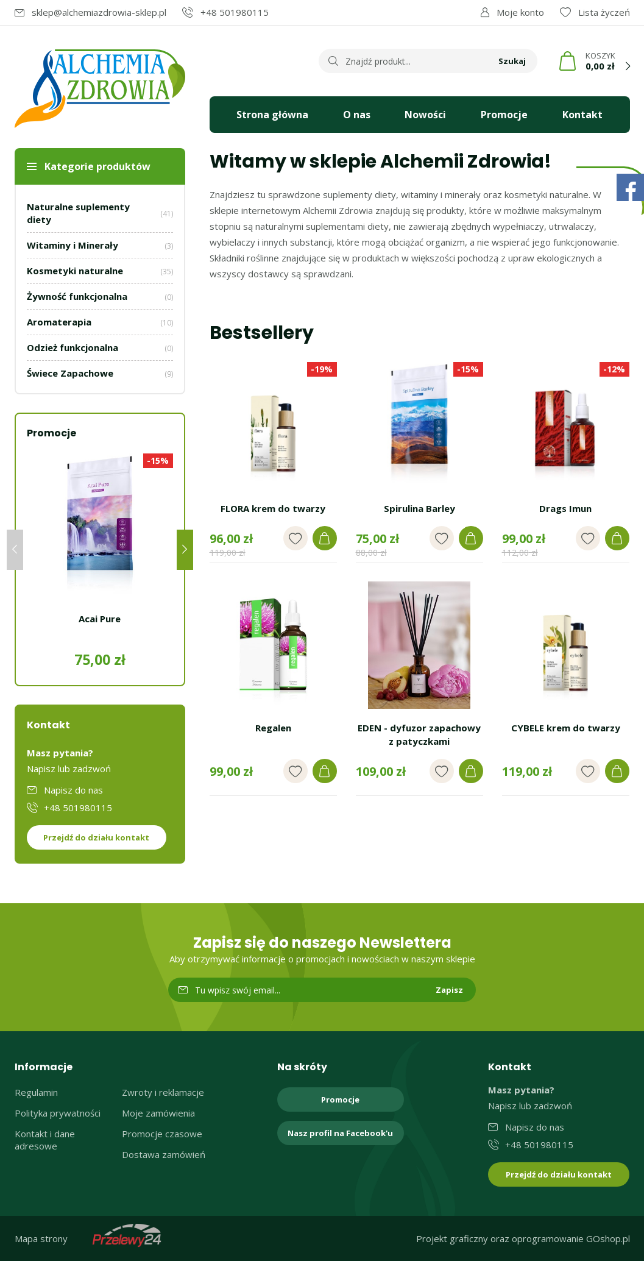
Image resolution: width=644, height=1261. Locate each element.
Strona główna (272, 114)
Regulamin (36, 1092)
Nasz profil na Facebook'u (340, 1133)
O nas (356, 114)
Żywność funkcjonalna (100, 296)
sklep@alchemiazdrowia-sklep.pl (99, 12)
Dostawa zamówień (163, 1154)
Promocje (504, 114)
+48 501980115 (234, 12)
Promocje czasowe (162, 1134)
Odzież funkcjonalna (100, 347)
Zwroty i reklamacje (163, 1092)
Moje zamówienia (158, 1113)
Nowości (425, 114)
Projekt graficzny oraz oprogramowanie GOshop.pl (523, 1238)
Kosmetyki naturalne (100, 271)
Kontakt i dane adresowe (45, 1140)
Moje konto (520, 12)
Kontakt (582, 114)
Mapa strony (41, 1238)
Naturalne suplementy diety (100, 213)
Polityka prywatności (58, 1113)
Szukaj (512, 60)
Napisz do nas (73, 790)
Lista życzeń (604, 12)
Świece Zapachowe (100, 373)
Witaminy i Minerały (100, 245)
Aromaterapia (100, 322)
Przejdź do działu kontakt (96, 837)
